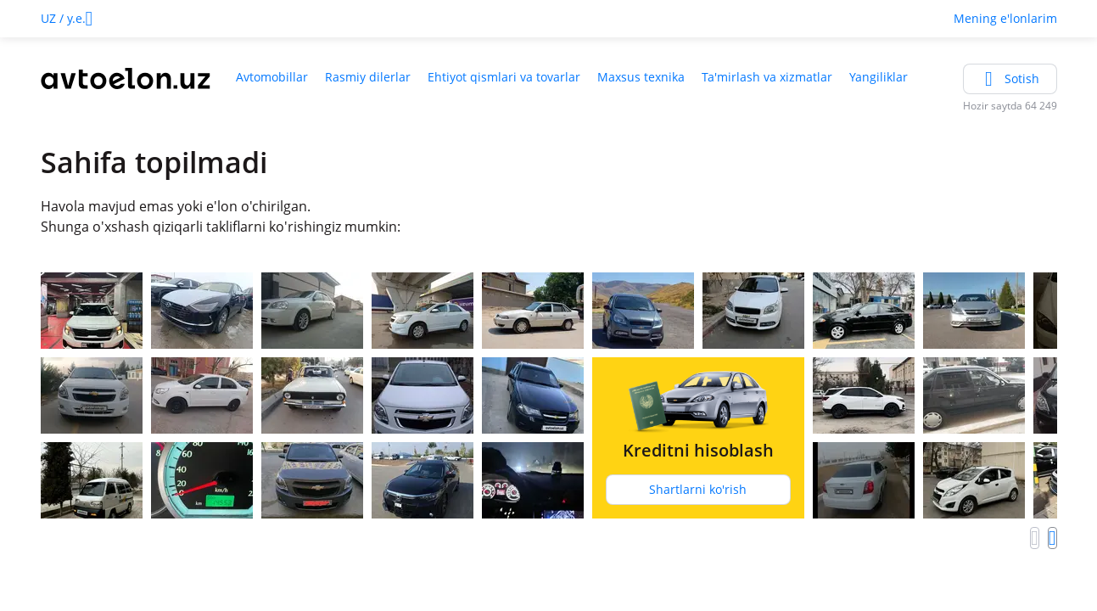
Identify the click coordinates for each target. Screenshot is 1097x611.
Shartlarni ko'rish (698, 489)
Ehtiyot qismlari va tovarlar (504, 77)
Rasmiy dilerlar (368, 77)
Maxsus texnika (641, 77)
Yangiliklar (878, 77)
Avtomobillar (272, 77)
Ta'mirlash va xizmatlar (767, 77)
